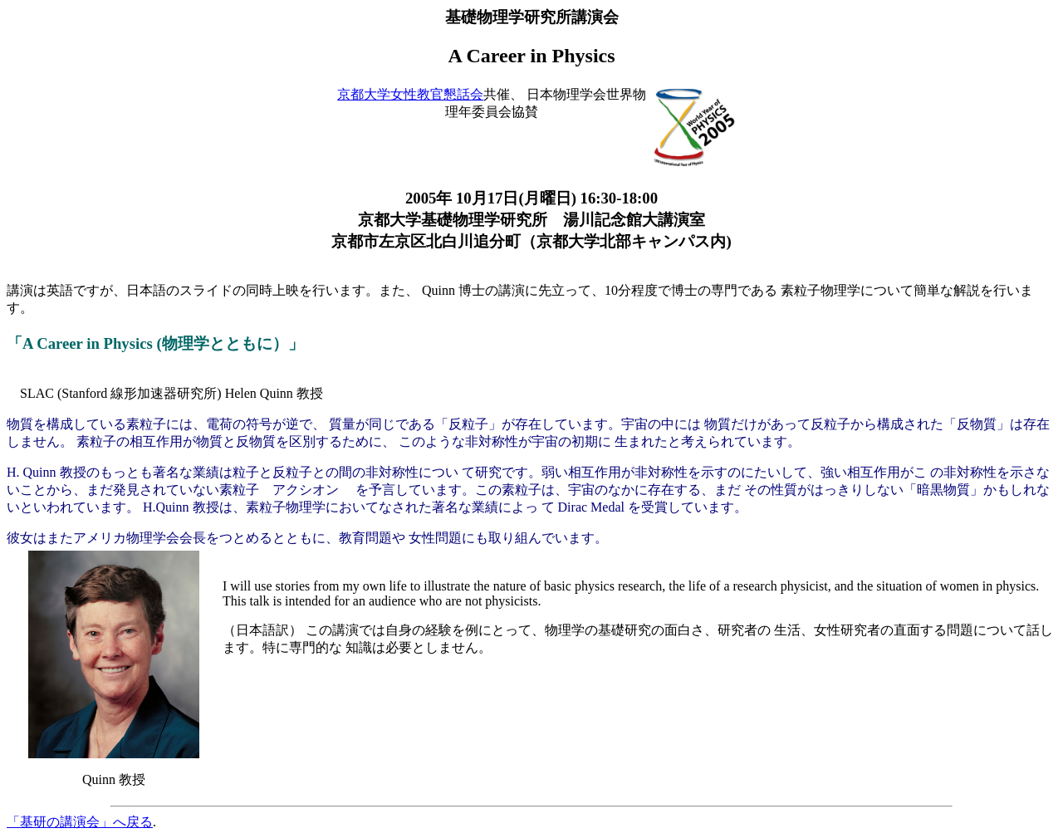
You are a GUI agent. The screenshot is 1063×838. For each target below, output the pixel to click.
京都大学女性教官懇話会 (410, 94)
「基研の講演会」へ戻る (80, 822)
